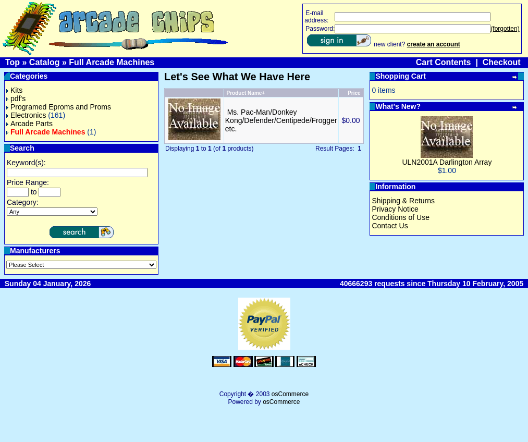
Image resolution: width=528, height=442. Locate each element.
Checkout (502, 62)
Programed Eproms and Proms (58, 107)
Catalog (44, 62)
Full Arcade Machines (111, 62)
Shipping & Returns (403, 201)
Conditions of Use (400, 217)
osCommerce (290, 394)
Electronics (26, 115)
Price (354, 93)
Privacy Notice (395, 209)
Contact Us (390, 226)
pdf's (16, 98)
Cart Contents (443, 62)
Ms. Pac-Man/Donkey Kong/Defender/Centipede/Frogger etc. (281, 120)
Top (12, 62)
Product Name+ (246, 93)
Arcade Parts (29, 123)
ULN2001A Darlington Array (447, 162)
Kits (14, 90)
